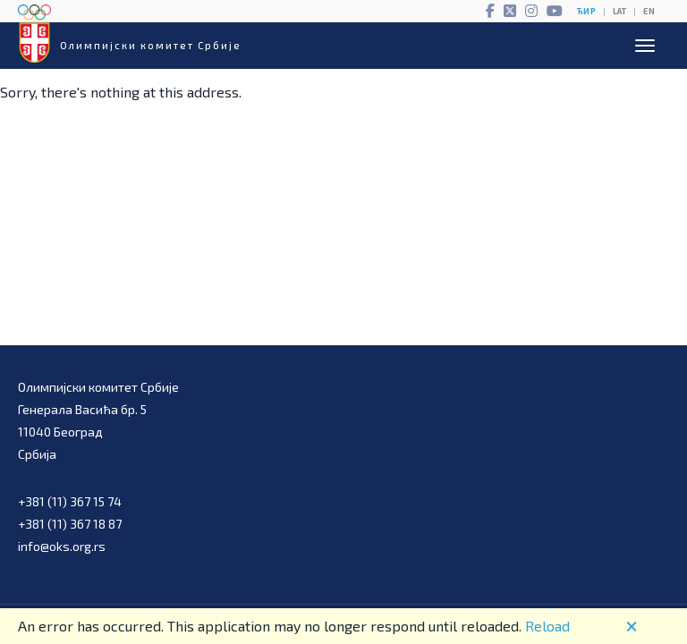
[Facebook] (490, 11)
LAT (619, 11)
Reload (547, 625)
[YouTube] (555, 11)
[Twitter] (510, 11)
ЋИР (586, 11)
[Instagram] (531, 11)
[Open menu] (645, 45)
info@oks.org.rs (62, 546)
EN (649, 11)
